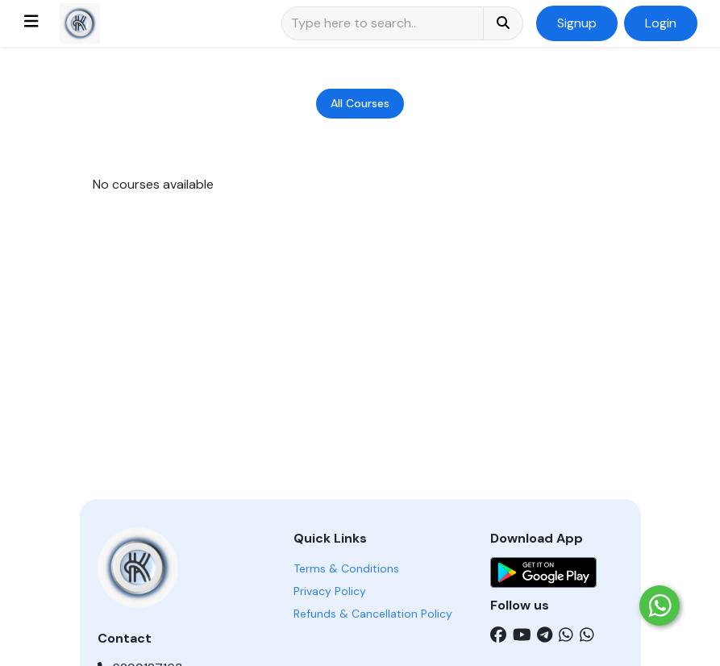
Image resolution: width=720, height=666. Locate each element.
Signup (577, 23)
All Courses (360, 103)
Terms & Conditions (346, 568)
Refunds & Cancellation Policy (372, 613)
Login (660, 23)
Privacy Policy (329, 591)
